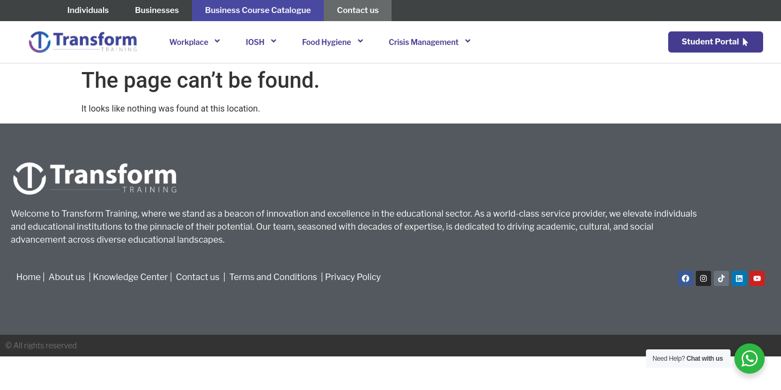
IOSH (263, 42)
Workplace (196, 42)
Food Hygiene (334, 42)
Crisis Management (432, 42)
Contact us (198, 277)
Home (28, 277)
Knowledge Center (130, 277)
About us (68, 277)
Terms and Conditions (275, 277)
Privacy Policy (353, 277)
